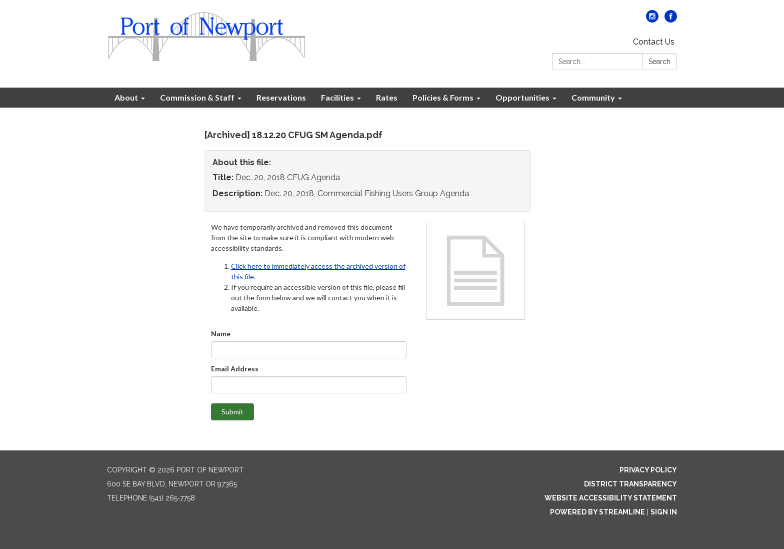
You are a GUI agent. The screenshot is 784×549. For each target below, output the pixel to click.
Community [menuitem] (593, 97)
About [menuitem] (126, 97)
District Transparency (630, 484)
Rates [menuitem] (387, 97)
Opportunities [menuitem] (523, 97)
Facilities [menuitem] (337, 97)
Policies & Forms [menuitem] (443, 97)
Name (220, 333)
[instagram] (652, 20)
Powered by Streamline (597, 512)
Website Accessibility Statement (610, 498)
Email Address (234, 368)
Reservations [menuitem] (281, 97)
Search (659, 62)
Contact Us (653, 42)
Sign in (663, 512)
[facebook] (670, 20)
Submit (233, 411)
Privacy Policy (648, 470)
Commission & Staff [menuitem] (197, 97)
